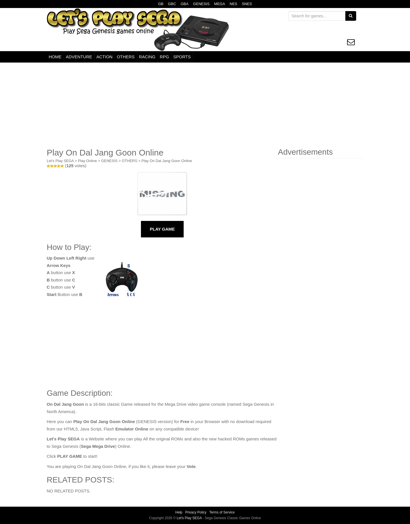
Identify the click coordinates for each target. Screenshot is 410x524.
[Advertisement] (205, 105)
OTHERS (126, 56)
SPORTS (182, 56)
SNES (247, 4)
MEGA (219, 4)
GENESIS (201, 4)
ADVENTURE (79, 56)
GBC (172, 4)
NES (233, 4)
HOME (55, 56)
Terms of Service (222, 512)
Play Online (87, 161)
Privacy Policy (195, 512)
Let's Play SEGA (60, 161)
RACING (147, 56)
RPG (164, 56)
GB (160, 4)
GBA (184, 4)
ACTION (105, 56)
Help (179, 512)
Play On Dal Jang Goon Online (167, 161)
